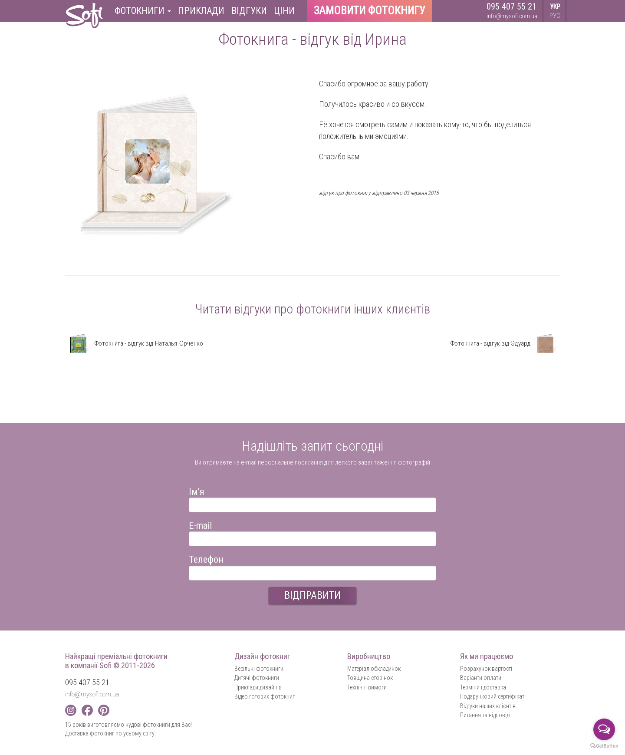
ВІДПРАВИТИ (312, 595)
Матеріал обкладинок (374, 668)
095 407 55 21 (511, 6)
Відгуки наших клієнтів (488, 705)
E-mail (200, 524)
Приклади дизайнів (258, 687)
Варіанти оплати (480, 677)
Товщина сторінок (370, 677)
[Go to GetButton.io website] (604, 746)
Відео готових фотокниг (264, 696)
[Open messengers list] (604, 729)
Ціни (284, 10)
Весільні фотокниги (258, 668)
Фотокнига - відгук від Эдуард (505, 343)
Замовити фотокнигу (369, 10)
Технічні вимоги (367, 687)
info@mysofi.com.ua (512, 16)
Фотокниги (143, 10)
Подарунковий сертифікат (492, 696)
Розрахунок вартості (486, 668)
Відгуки (249, 10)
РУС (554, 16)
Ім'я (196, 490)
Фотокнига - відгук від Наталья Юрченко (134, 343)
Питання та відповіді (485, 715)
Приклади (201, 10)
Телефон (206, 558)
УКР (555, 6)
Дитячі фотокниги (256, 677)
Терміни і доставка (483, 687)
